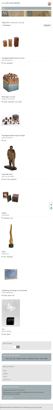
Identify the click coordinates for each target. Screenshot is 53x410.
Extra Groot (7, 379)
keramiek (18, 358)
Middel (6, 373)
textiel (5, 295)
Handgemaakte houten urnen (13, 58)
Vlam (4, 252)
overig (41, 358)
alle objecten (6, 25)
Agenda (10, 15)
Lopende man (7, 174)
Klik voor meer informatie (35, 407)
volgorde (46, 25)
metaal (20, 101)
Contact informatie (8, 398)
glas (11, 358)
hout (5, 63)
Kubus (4, 213)
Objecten (11, 13)
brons (5, 179)
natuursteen (10, 63)
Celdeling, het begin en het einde (14, 290)
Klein (5, 370)
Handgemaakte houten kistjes (13, 135)
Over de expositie (13, 11)
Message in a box (8, 97)
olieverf (6, 101)
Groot (5, 376)
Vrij (3, 329)
